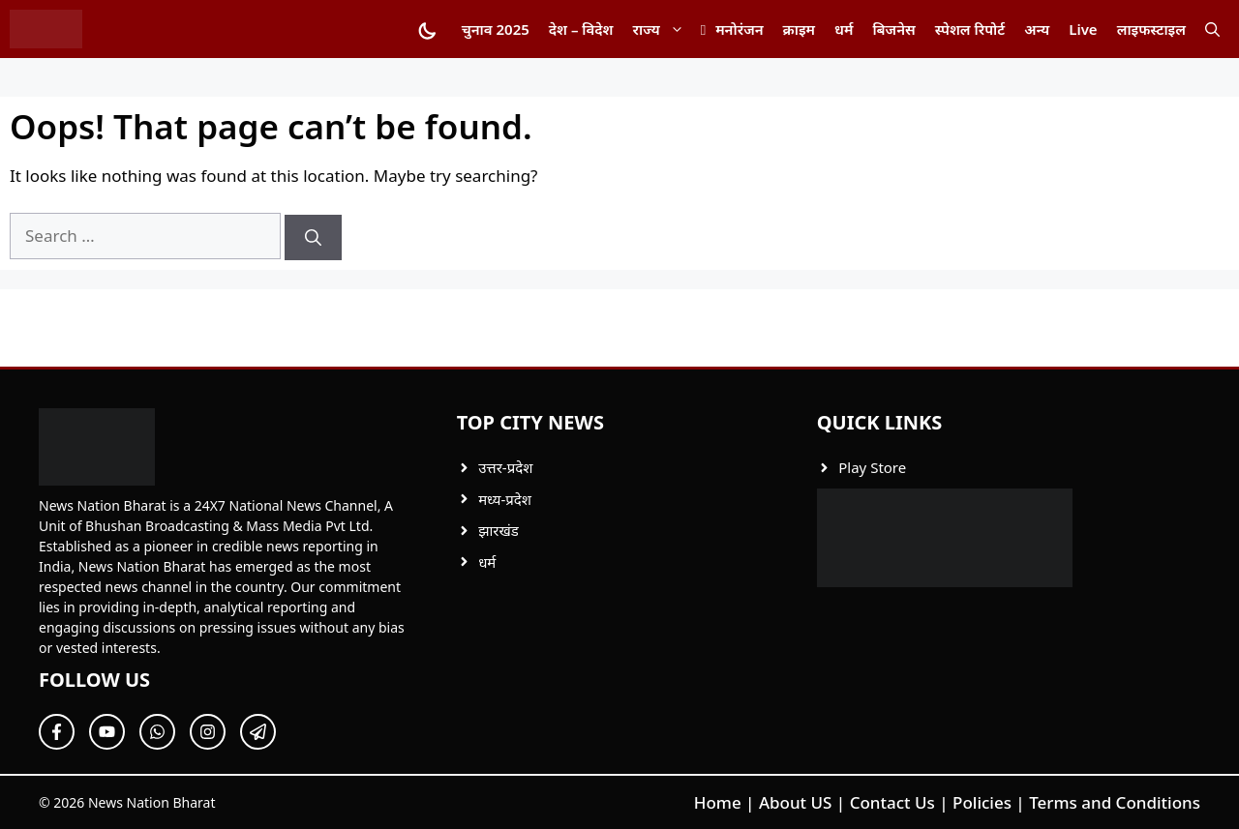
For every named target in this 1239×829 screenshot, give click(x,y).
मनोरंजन (739, 29)
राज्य (663, 29)
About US (795, 802)
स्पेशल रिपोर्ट (970, 29)
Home (717, 802)
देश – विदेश (581, 29)
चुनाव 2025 (495, 29)
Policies (982, 802)
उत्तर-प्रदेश (505, 467)
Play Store (872, 467)
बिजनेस (893, 29)
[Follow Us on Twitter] (107, 732)
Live (1083, 29)
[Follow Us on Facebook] (57, 732)
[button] (1212, 29)
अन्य (1036, 29)
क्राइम (799, 29)
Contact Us (892, 802)
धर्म (843, 29)
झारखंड (498, 530)
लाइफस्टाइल (1151, 29)
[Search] (313, 238)
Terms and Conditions (1114, 802)
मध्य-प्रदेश (504, 499)
